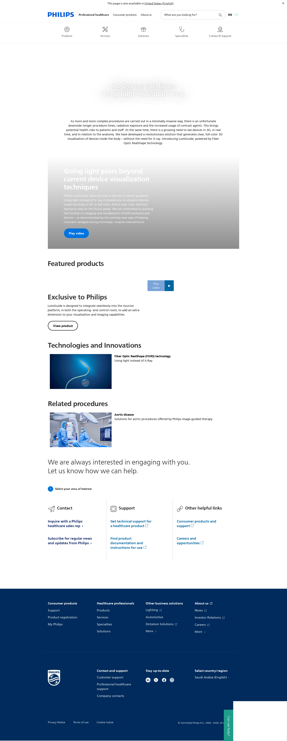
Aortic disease (124, 437)
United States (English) (159, 3)
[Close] (283, 3)
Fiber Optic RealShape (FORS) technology (142, 378)
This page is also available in (125, 3)
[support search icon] (220, 15)
